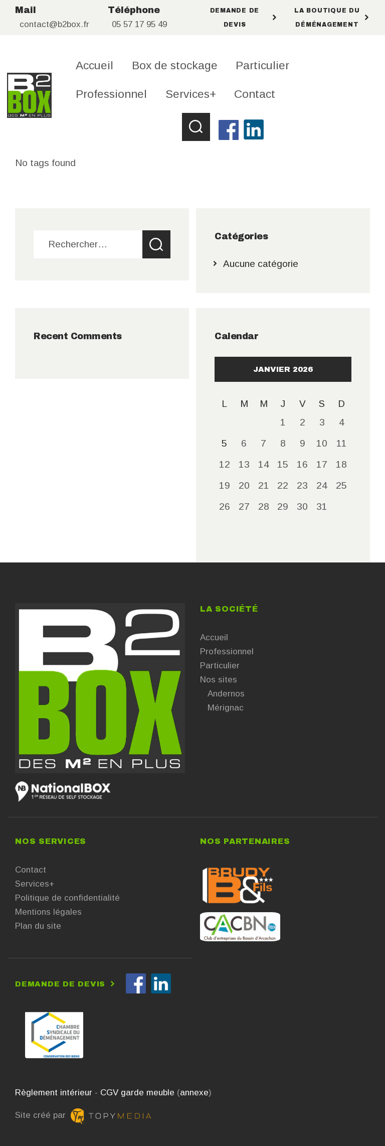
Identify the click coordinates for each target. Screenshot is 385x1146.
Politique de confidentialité (67, 898)
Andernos (226, 693)
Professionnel (227, 651)
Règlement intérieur (53, 1092)
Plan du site (38, 926)
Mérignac (226, 707)
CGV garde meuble (137, 1092)
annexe (194, 1092)
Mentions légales (48, 912)
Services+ (34, 884)
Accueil (214, 637)
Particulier (220, 665)
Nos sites (218, 679)
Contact (30, 870)
